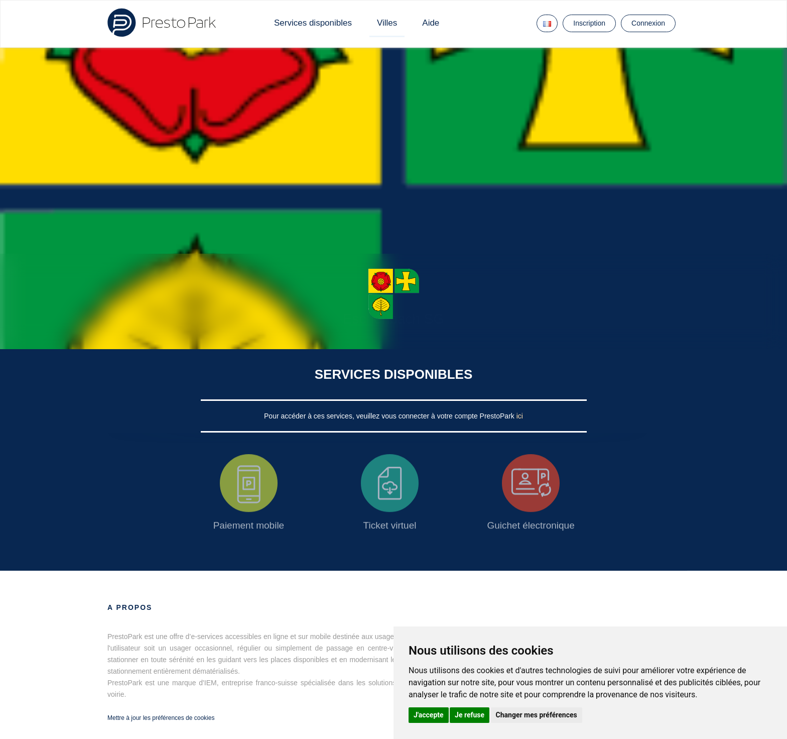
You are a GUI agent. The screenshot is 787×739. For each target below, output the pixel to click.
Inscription (589, 23)
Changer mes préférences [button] (536, 715)
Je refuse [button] (469, 715)
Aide (430, 23)
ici (519, 416)
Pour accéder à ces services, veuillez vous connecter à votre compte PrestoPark (390, 416)
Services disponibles (313, 23)
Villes (387, 23)
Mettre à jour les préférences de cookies (160, 717)
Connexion (648, 23)
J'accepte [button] (429, 715)
